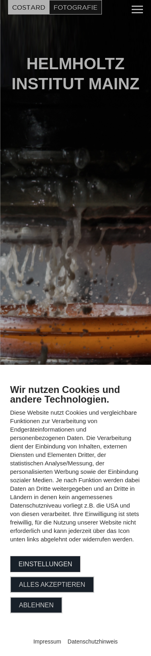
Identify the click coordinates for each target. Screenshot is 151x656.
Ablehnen (36, 605)
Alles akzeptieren (52, 584)
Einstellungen (45, 564)
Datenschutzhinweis (93, 641)
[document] (75, 469)
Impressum (47, 641)
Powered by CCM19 (75, 634)
